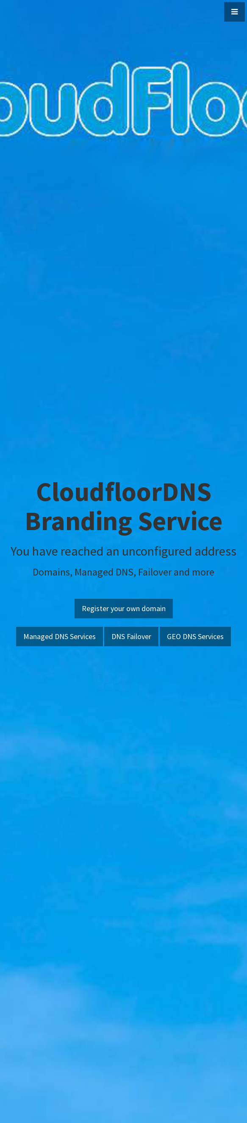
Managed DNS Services (59, 636)
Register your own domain (124, 608)
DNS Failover (131, 636)
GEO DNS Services (195, 636)
